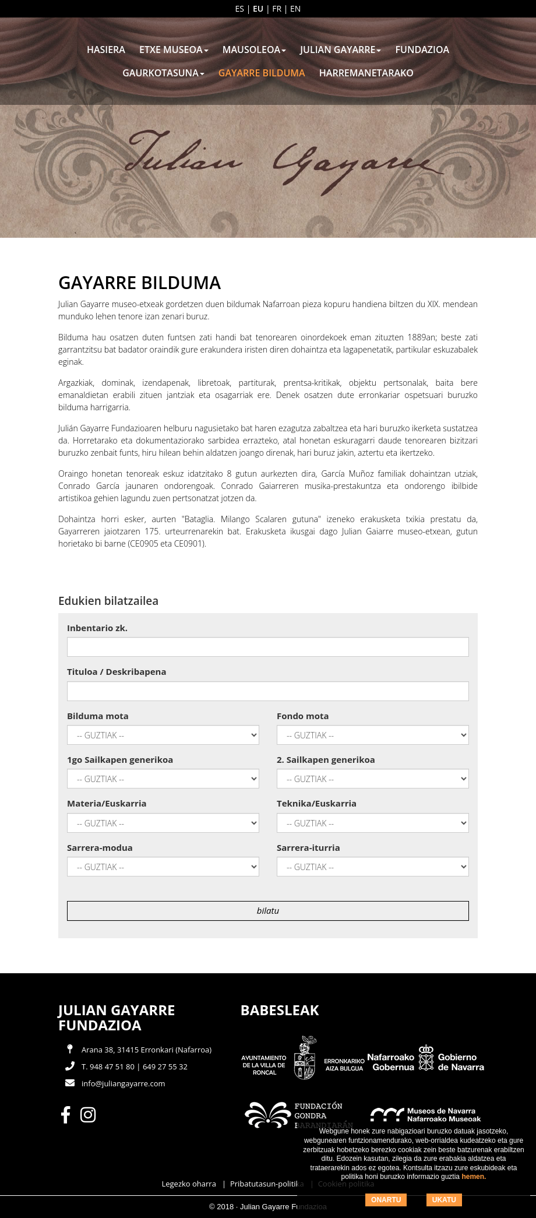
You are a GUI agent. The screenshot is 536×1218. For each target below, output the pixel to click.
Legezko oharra (188, 1183)
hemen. (473, 1177)
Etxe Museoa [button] (174, 49)
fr (276, 8)
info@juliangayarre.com (123, 1083)
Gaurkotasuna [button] (163, 72)
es (239, 8)
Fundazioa (423, 49)
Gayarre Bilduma (261, 72)
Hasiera (106, 49)
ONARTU (386, 1200)
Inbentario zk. (97, 627)
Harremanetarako (366, 72)
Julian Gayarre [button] (340, 49)
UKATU (444, 1200)
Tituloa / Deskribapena (117, 671)
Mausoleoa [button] (254, 49)
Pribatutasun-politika (267, 1183)
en (295, 8)
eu (258, 8)
